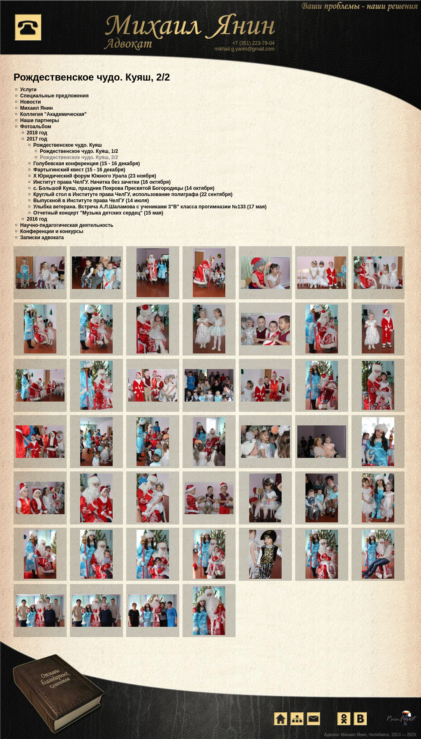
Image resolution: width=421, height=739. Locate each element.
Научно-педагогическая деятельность (66, 225)
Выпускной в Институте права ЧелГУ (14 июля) (91, 200)
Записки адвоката (42, 237)
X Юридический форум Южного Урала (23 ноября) (94, 176)
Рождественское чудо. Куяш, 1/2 (79, 151)
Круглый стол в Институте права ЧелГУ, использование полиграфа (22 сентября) (132, 194)
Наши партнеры (39, 120)
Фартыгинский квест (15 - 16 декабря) (79, 170)
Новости (30, 102)
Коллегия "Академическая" (53, 114)
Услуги (28, 89)
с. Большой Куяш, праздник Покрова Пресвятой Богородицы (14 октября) (124, 188)
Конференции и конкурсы (51, 231)
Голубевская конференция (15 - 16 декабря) (86, 163)
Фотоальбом (35, 126)
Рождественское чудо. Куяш (67, 145)
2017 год (37, 139)
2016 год (37, 219)
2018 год (37, 133)
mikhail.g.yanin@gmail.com (245, 49)
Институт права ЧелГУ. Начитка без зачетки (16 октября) (102, 182)
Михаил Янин (36, 108)
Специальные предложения (54, 96)
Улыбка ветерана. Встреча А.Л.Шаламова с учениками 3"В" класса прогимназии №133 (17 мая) (149, 207)
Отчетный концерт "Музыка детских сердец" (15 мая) (98, 213)
